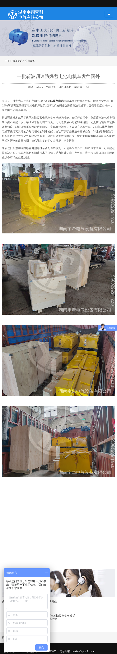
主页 (7, 60)
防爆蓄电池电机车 (61, 101)
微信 (54, 601)
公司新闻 (30, 60)
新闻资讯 (17, 60)
